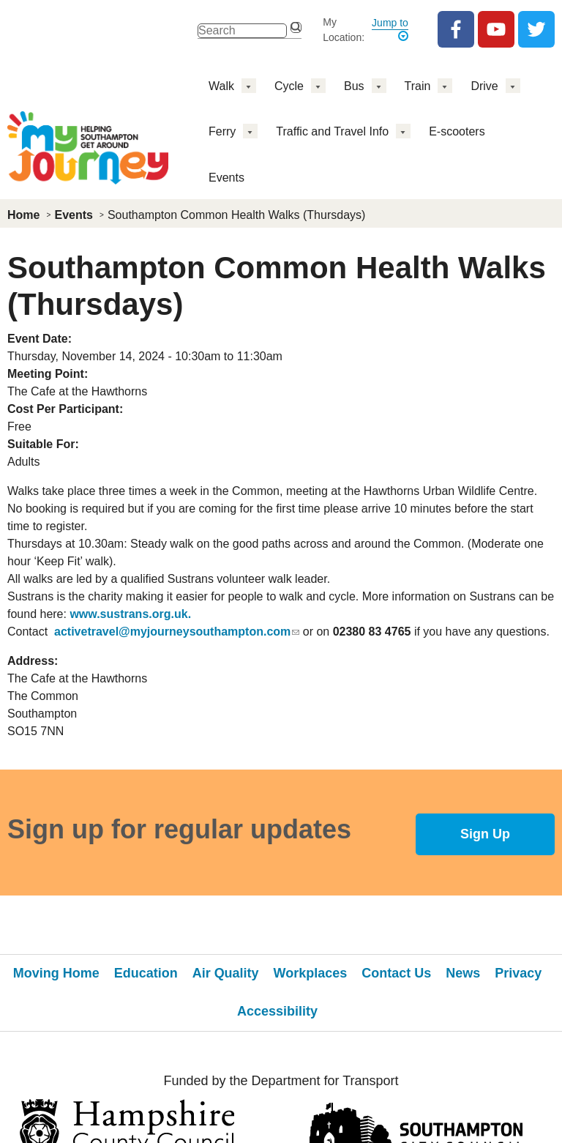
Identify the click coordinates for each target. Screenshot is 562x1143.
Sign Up (485, 834)
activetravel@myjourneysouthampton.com (176, 631)
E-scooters (456, 131)
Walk (221, 86)
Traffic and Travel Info (332, 131)
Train (418, 86)
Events (226, 177)
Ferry (222, 131)
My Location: (343, 29)
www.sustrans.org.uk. (130, 614)
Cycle (289, 86)
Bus (354, 86)
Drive (484, 86)
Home (23, 215)
